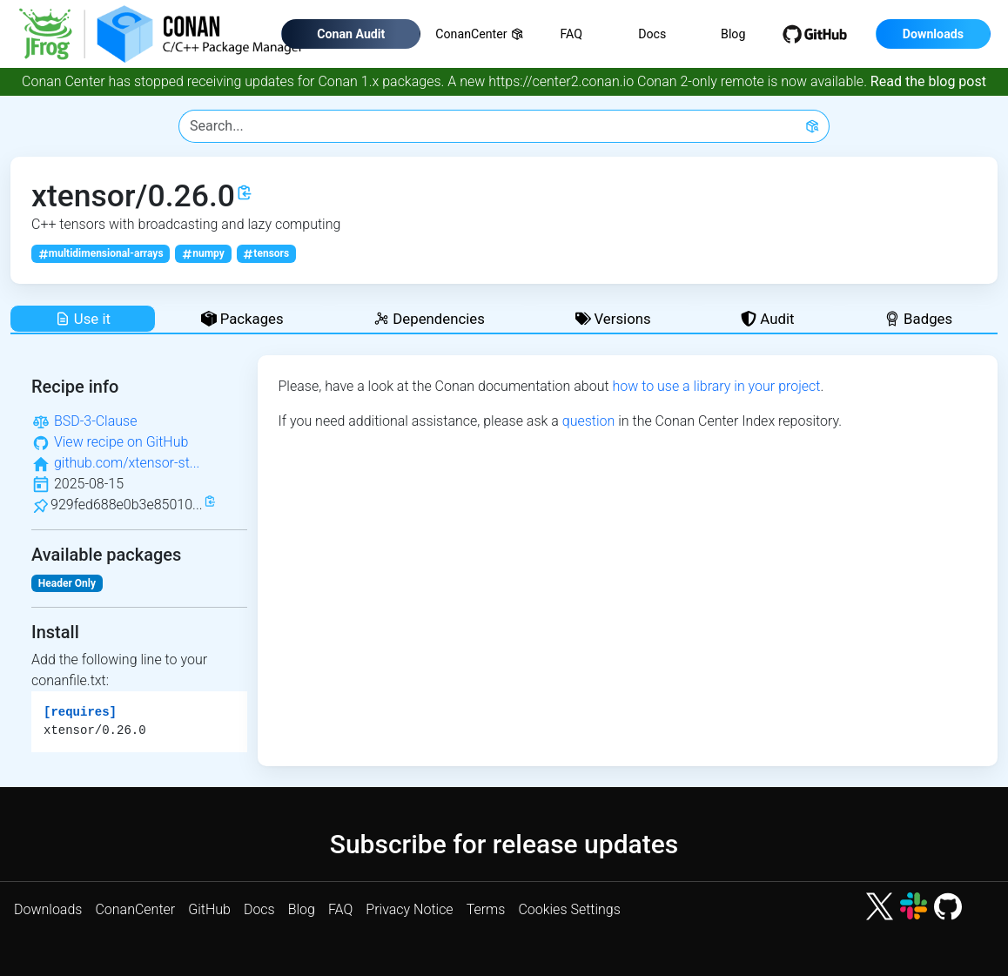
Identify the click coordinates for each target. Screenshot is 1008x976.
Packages (242, 318)
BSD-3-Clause (96, 421)
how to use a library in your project (716, 386)
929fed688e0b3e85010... (126, 504)
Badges (918, 318)
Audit (767, 318)
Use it (83, 318)
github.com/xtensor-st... (126, 462)
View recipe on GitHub (121, 442)
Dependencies (429, 318)
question (588, 421)
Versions (613, 318)
